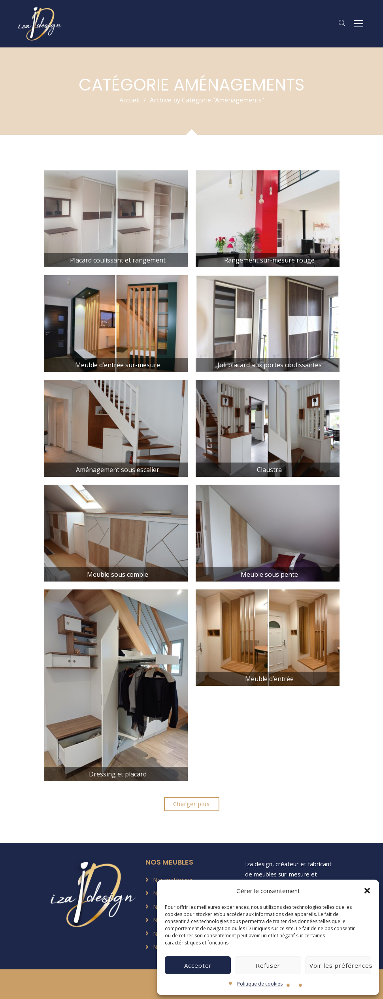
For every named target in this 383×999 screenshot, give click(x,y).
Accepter (198, 965)
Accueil (129, 100)
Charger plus (191, 804)
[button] (367, 891)
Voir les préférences (340, 965)
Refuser (268, 965)
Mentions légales (155, 984)
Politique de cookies (260, 983)
